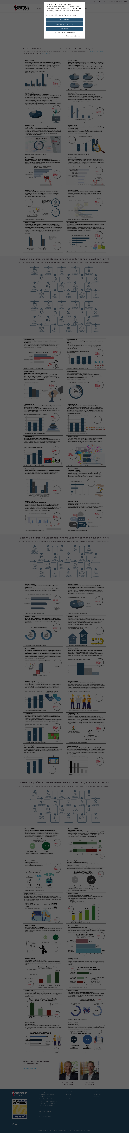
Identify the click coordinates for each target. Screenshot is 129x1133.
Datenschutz (70, 36)
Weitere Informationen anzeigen (64, 32)
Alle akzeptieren (64, 20)
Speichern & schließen (64, 24)
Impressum (80, 36)
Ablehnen (64, 29)
